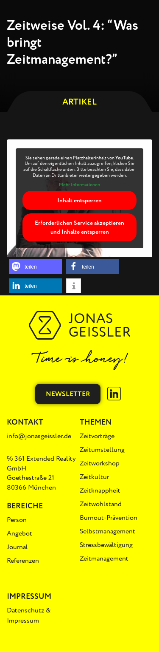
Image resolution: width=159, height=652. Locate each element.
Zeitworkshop (100, 463)
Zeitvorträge (97, 436)
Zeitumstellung (102, 449)
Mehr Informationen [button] (79, 185)
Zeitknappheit (100, 490)
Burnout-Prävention (108, 517)
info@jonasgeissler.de (39, 436)
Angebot (19, 533)
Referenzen (23, 560)
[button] (35, 266)
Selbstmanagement (107, 531)
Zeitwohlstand (101, 504)
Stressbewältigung (106, 545)
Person (17, 520)
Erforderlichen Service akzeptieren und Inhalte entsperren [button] (79, 227)
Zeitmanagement (104, 558)
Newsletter (68, 394)
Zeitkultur (94, 477)
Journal (17, 547)
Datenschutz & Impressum (29, 615)
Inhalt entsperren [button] (79, 200)
